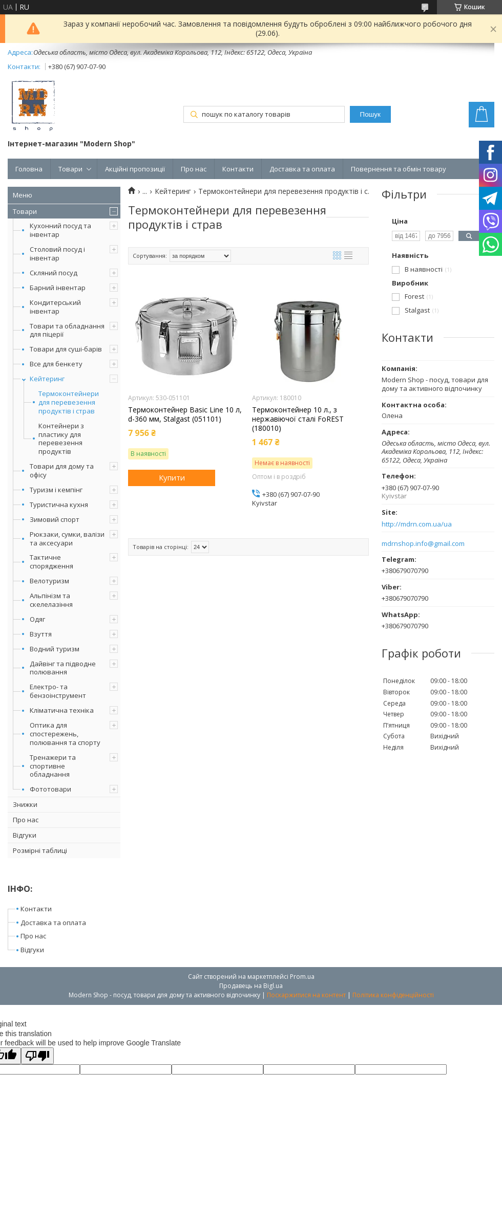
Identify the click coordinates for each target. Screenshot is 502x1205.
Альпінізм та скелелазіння (51, 600)
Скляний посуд (53, 272)
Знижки (25, 804)
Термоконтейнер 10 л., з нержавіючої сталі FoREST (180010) (298, 419)
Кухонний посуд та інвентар (60, 230)
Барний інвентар (58, 287)
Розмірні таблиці (40, 850)
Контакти (238, 168)
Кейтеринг (47, 378)
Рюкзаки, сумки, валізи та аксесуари (67, 538)
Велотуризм (49, 580)
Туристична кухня (59, 504)
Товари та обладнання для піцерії (67, 330)
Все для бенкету (56, 363)
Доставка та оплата (302, 168)
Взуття (41, 634)
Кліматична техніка (62, 710)
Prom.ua (302, 976)
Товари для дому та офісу (62, 470)
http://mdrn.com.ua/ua (417, 524)
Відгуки (24, 835)
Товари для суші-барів (66, 349)
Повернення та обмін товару (398, 168)
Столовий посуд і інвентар (57, 253)
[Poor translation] (37, 1055)
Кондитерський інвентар (55, 307)
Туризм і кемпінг (56, 489)
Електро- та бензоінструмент (58, 691)
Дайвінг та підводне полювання (63, 668)
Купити (172, 477)
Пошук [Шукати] (370, 114)
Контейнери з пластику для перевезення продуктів (61, 439)
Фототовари (50, 789)
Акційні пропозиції (135, 168)
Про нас (193, 168)
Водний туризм (54, 648)
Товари (70, 168)
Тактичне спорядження (51, 562)
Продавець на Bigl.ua (251, 985)
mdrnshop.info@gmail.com (423, 543)
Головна (29, 168)
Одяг (37, 619)
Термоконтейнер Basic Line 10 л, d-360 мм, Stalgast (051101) (185, 414)
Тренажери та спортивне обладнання (53, 766)
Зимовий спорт (54, 519)
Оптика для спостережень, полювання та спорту (65, 733)
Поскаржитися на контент (306, 995)
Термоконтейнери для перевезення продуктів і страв (68, 402)
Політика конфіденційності (393, 995)
